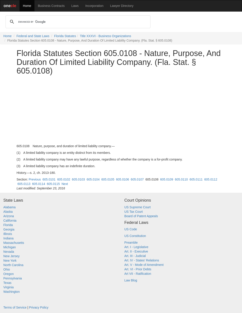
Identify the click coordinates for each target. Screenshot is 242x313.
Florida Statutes (65, 36)
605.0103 (78, 179)
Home (27, 6)
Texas (7, 283)
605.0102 (63, 179)
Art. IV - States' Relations (141, 260)
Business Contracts (51, 6)
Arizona (8, 216)
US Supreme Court (137, 207)
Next (65, 184)
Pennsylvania (12, 278)
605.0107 (137, 179)
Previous (35, 179)
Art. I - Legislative (136, 247)
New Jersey (11, 256)
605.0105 (107, 179)
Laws (75, 6)
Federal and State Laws (32, 36)
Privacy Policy (38, 307)
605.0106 (122, 179)
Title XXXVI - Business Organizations (105, 36)
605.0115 (53, 184)
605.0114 (38, 184)
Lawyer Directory (121, 6)
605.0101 (48, 179)
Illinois (7, 234)
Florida (8, 225)
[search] (77, 21)
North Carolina (13, 265)
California (9, 220)
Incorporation (94, 6)
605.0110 (181, 179)
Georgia (8, 229)
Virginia (8, 287)
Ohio (6, 269)
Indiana (8, 238)
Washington (11, 291)
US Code (130, 229)
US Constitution (135, 236)
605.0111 (196, 179)
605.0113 (23, 184)
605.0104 (93, 179)
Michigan (9, 247)
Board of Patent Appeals (141, 216)
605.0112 (210, 179)
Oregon (8, 274)
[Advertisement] (121, 109)
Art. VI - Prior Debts (137, 269)
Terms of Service (14, 307)
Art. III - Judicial (135, 256)
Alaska (8, 211)
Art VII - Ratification (137, 273)
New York (9, 260)
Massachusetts (13, 243)
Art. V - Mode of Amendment (144, 265)
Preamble (131, 242)
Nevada (8, 251)
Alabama (9, 207)
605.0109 (166, 179)
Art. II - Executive (136, 251)
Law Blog (130, 280)
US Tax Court (133, 211)
